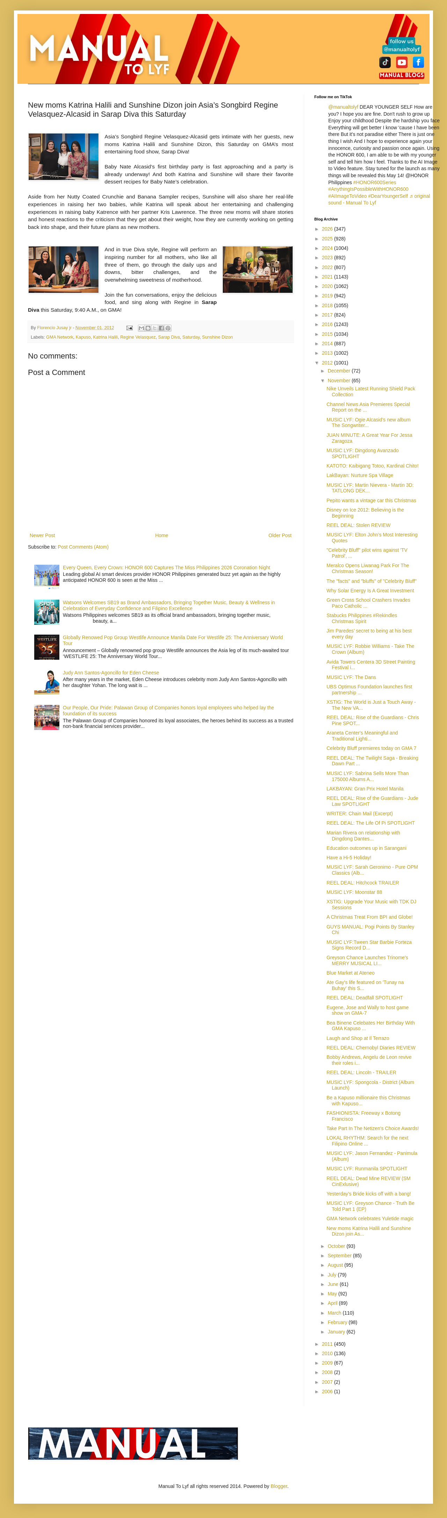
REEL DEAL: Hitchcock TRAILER (363, 883)
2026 (328, 229)
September (340, 1255)
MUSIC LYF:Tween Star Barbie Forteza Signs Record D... (369, 945)
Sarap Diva (169, 337)
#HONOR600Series (374, 182)
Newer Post (42, 535)
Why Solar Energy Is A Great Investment (370, 590)
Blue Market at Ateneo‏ (351, 973)
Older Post (280, 535)
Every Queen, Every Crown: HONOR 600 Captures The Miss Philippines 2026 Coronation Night (166, 567)
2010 (328, 1353)
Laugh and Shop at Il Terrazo (358, 1038)
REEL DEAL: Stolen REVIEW (358, 525)
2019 (328, 295)
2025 (328, 238)
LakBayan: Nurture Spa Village (360, 475)
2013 (328, 353)
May (333, 1293)
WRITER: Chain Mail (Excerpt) (360, 813)
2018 (328, 305)
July (333, 1275)
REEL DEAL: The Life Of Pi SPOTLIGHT (371, 823)
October (337, 1246)
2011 (328, 1344)
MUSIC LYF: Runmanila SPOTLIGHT (367, 1168)
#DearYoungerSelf (388, 196)
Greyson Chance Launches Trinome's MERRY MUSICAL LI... (367, 960)
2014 (328, 343)
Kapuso (83, 337)
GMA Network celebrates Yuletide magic (370, 1218)
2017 (328, 315)
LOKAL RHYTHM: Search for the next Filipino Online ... (367, 1141)
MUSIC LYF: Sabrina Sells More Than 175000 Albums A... (368, 776)
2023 (328, 257)
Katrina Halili (105, 337)
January (337, 1332)
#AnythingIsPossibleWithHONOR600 (368, 189)
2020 (328, 286)
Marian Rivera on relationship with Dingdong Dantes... (363, 835)
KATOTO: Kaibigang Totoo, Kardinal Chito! (373, 466)
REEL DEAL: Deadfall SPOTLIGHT (365, 997)
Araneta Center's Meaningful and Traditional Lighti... (362, 736)
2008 (328, 1372)
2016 (328, 324)
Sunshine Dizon (217, 337)
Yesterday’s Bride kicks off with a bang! (369, 1194)
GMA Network (59, 337)
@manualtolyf (343, 107)
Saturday (190, 337)
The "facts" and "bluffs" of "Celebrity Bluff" (372, 581)
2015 (328, 334)
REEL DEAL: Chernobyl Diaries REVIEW (371, 1047)
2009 (328, 1363)
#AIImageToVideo (347, 196)
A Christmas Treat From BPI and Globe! (370, 917)
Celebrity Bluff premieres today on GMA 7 (371, 748)
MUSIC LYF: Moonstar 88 (354, 892)
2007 (328, 1382)
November (339, 380)
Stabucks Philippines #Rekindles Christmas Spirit (362, 618)
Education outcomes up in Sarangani (366, 848)
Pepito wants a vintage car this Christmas (371, 500)
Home (161, 535)
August (336, 1265)
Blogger (279, 1486)
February (338, 1322)
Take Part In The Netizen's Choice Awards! (373, 1128)
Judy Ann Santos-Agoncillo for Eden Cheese (111, 672)
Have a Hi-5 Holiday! (349, 857)
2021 (328, 277)
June (333, 1284)
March (335, 1313)
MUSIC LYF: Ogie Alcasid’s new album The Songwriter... (369, 422)
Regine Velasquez (138, 337)
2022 (328, 267)
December (339, 371)
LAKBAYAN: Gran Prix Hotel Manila (365, 788)
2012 (328, 363)
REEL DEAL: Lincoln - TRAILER (361, 1072)
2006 (328, 1391)
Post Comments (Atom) (83, 547)
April (333, 1303)
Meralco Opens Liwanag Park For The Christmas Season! (368, 568)
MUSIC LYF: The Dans (351, 677)
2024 (328, 248)
